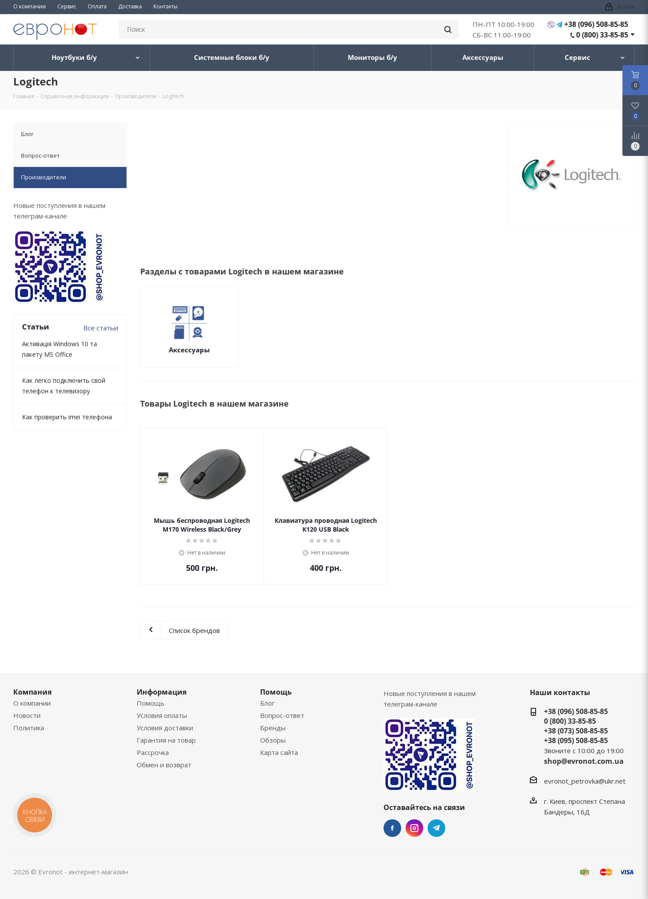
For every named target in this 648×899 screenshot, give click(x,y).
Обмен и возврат (164, 764)
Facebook (392, 828)
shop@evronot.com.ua (584, 761)
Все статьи (100, 327)
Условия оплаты (162, 715)
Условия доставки (165, 727)
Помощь (150, 703)
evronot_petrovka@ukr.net (585, 781)
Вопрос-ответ (282, 715)
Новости (27, 715)
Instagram (414, 828)
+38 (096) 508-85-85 (596, 24)
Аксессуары (189, 349)
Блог (267, 703)
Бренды (273, 727)
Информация (161, 692)
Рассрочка (153, 752)
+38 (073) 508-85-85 (576, 731)
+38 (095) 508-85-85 (576, 740)
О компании (32, 703)
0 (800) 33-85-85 (602, 35)
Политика (28, 727)
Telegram (436, 828)
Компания (32, 692)
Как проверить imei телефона (67, 417)
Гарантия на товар (166, 740)
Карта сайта (279, 752)
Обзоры (273, 740)
